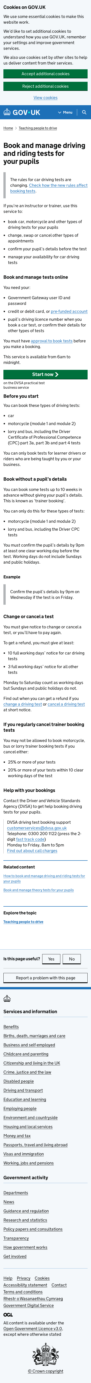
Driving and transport (23, 1090)
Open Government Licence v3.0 (32, 1328)
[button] (45, 374)
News (8, 1201)
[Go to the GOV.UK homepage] (21, 112)
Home (8, 128)
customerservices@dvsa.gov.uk (37, 828)
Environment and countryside (30, 1117)
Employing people (20, 1108)
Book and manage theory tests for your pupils (38, 890)
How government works (25, 1247)
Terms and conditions (23, 1291)
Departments (15, 1192)
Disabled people (18, 1081)
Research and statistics (25, 1220)
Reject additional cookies (45, 86)
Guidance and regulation (26, 1211)
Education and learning (24, 1099)
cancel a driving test (66, 704)
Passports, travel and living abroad (35, 1144)
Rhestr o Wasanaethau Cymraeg (33, 1298)
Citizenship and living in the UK (31, 1063)
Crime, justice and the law (27, 1072)
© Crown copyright (45, 1371)
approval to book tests (52, 340)
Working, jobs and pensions (28, 1163)
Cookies (42, 1278)
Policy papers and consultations (33, 1229)
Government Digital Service (28, 1305)
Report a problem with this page (45, 977)
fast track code (30, 839)
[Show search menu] (84, 112)
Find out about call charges (32, 850)
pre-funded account (69, 311)
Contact (59, 1285)
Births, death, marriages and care (34, 1035)
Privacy (23, 1278)
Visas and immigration (23, 1154)
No (75, 959)
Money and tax (17, 1135)
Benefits (11, 1026)
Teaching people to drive (38, 128)
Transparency (16, 1238)
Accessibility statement (25, 1285)
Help (7, 1278)
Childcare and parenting (25, 1054)
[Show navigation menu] (65, 112)
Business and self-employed (29, 1044)
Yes (54, 959)
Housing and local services (28, 1126)
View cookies (46, 97)
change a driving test (22, 704)
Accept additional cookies (46, 73)
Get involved (15, 1256)
